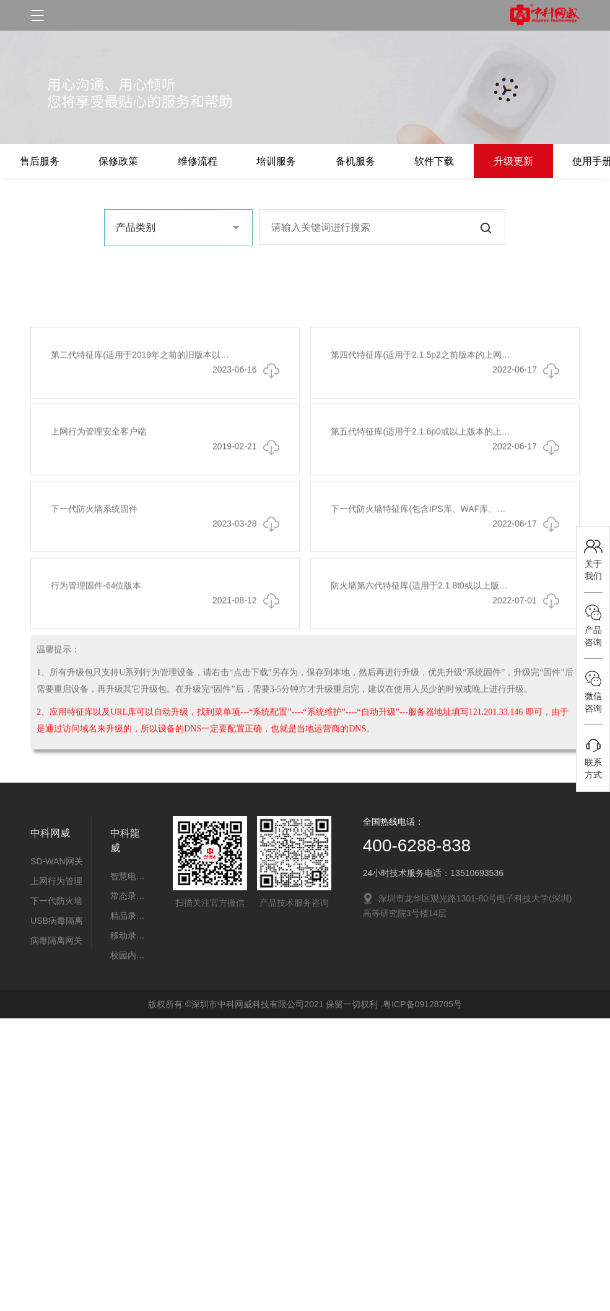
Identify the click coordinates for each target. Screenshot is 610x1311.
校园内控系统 (128, 955)
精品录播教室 (128, 916)
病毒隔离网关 (56, 940)
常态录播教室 (128, 896)
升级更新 (539, 161)
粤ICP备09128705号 (422, 1004)
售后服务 (41, 161)
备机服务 (373, 161)
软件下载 (456, 161)
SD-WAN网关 (56, 861)
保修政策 (124, 161)
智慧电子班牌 (128, 876)
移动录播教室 (128, 935)
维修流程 (207, 161)
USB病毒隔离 (56, 921)
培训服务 (290, 161)
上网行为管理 (56, 881)
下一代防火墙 (56, 901)
